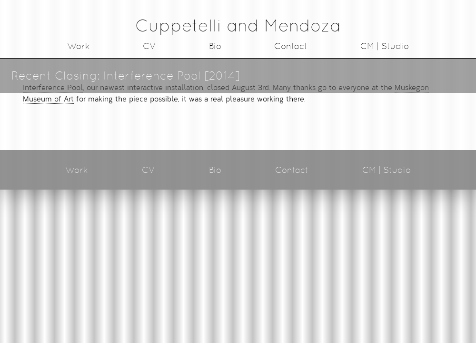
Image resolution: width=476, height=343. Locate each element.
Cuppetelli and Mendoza (238, 25)
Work (78, 46)
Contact (290, 46)
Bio (215, 46)
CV (149, 46)
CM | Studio (384, 46)
